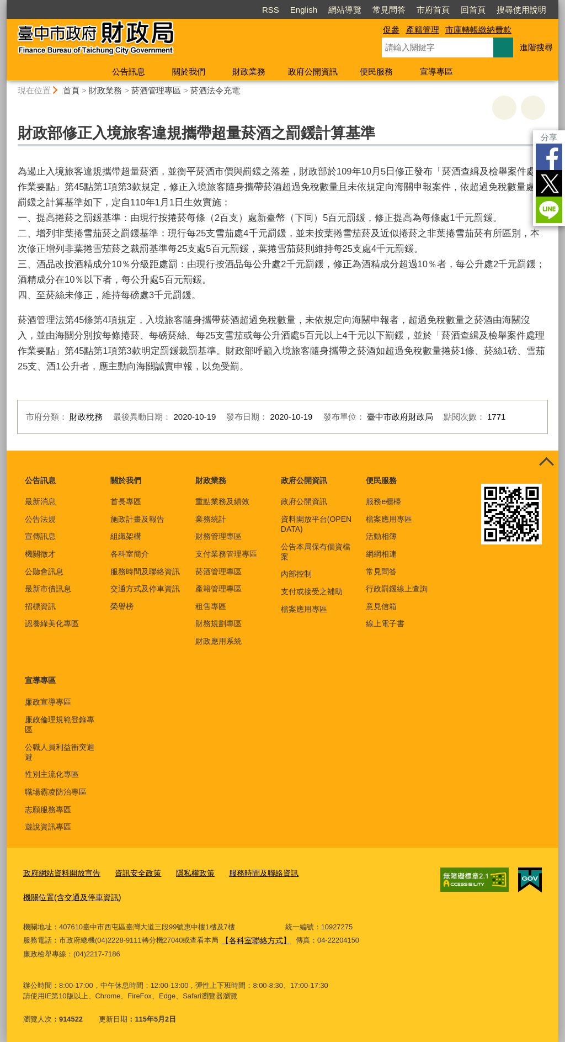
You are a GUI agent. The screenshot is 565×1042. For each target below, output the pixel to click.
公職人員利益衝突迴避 (59, 752)
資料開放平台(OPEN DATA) (316, 524)
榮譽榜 (122, 606)
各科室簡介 (129, 553)
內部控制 (296, 573)
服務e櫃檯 (383, 501)
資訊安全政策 (130, 873)
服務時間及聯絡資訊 (145, 571)
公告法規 (40, 519)
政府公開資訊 (313, 71)
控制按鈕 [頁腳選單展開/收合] (546, 463)
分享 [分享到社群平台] (549, 137)
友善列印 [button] (504, 108)
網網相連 (381, 553)
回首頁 (473, 9)
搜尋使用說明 (521, 9)
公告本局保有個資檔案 (315, 551)
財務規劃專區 (218, 623)
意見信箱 (381, 606)
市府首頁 (433, 9)
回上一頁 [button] (533, 108)
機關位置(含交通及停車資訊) (68, 895)
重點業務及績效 (222, 501)
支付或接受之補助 (312, 591)
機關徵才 (40, 553)
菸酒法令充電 (215, 90)
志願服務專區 (48, 809)
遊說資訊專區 (48, 826)
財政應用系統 (218, 641)
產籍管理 (422, 29)
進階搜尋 (536, 47)
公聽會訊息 (44, 571)
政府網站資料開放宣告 (59, 873)
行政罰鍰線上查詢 (397, 588)
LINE (549, 210)
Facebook (549, 157)
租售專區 (210, 606)
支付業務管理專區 (226, 553)
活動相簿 (381, 536)
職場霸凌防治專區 (56, 791)
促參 (391, 29)
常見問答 (389, 9)
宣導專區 (436, 71)
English (303, 9)
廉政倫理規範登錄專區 (59, 724)
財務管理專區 (218, 536)
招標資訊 (40, 606)
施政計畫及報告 (137, 519)
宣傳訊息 (40, 536)
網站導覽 (344, 9)
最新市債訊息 (48, 588)
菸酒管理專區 (156, 90)
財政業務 (248, 71)
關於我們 (188, 71)
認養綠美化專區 (52, 623)
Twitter (549, 183)
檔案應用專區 (304, 609)
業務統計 (210, 519)
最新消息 (40, 501)
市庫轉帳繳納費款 (478, 29)
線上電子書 (385, 623)
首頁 (71, 90)
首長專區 (125, 501)
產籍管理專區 (218, 588)
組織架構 (125, 536)
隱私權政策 (185, 873)
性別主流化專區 (52, 774)
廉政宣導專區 (48, 701)
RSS (270, 9)
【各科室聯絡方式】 (253, 937)
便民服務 (376, 71)
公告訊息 (128, 71)
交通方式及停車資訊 (145, 588)
